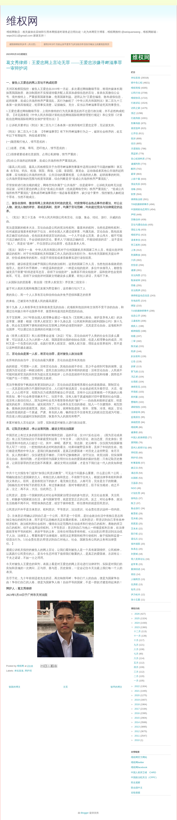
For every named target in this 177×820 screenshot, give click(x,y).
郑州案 (134, 397)
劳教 (133, 285)
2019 (137, 699)
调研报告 (135, 407)
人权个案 (135, 179)
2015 (137, 718)
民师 (133, 351)
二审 (133, 341)
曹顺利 (134, 402)
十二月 (137, 631)
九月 (136, 644)
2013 (137, 726)
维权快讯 (135, 98)
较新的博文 (14, 686)
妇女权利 (135, 356)
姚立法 (134, 467)
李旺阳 (134, 452)
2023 (137, 627)
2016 (137, 713)
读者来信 (135, 240)
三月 (136, 671)
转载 (133, 336)
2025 (137, 618)
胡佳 (133, 574)
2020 (137, 695)
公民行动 (135, 92)
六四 (133, 260)
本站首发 (19, 670)
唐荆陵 (134, 442)
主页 (65, 686)
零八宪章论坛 (138, 559)
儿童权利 (135, 321)
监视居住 (135, 417)
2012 (137, 731)
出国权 (134, 478)
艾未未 (134, 528)
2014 (137, 722)
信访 (133, 143)
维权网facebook (139, 767)
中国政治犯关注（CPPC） (144, 777)
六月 (136, 658)
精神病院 (135, 331)
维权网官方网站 (139, 757)
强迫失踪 (135, 184)
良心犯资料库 (138, 158)
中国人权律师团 (139, 437)
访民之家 (135, 108)
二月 (136, 676)
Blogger (85, 812)
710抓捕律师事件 (140, 310)
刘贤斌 (134, 554)
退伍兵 (134, 539)
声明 (133, 214)
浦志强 (134, 473)
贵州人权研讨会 (139, 447)
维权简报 (135, 87)
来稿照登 (135, 422)
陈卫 (133, 503)
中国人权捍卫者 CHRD (143, 772)
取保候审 (135, 280)
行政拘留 (135, 118)
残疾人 (134, 326)
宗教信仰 (135, 219)
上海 (133, 250)
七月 (136, 653)
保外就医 (135, 543)
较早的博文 (116, 686)
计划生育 (135, 493)
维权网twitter (137, 762)
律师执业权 (136, 199)
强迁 (133, 113)
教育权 (134, 513)
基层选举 (135, 128)
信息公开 (135, 315)
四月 (136, 667)
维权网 (22, 21)
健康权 (134, 432)
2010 (137, 740)
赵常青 (134, 564)
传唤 (133, 189)
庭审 (133, 174)
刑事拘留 (135, 123)
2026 (137, 613)
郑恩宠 (134, 523)
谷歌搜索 (135, 792)
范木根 (134, 518)
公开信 (134, 133)
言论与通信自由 (139, 224)
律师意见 (135, 386)
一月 (136, 680)
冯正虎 (134, 376)
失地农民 (135, 300)
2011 (137, 735)
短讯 (133, 589)
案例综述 (135, 569)
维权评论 (135, 234)
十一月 (137, 635)
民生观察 (135, 782)
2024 (137, 623)
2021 (137, 691)
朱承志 (134, 549)
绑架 (133, 305)
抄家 (133, 366)
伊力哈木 (135, 594)
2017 (137, 708)
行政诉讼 (135, 103)
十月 (136, 640)
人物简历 (135, 579)
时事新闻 (135, 462)
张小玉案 (135, 599)
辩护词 (28, 670)
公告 (133, 361)
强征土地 (135, 229)
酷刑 (133, 168)
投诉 (133, 138)
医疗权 (134, 533)
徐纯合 (134, 498)
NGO (133, 488)
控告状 (134, 265)
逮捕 (133, 270)
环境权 (134, 391)
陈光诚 (134, 346)
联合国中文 (136, 787)
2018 (137, 704)
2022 (137, 686)
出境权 (134, 381)
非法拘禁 (135, 275)
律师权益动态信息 (140, 295)
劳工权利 (135, 245)
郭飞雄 (134, 371)
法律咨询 (135, 412)
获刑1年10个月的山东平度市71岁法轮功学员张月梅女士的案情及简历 (76, 44)
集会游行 (135, 508)
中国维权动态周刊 (140, 209)
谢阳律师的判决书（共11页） (23, 44)
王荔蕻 (134, 483)
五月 (136, 662)
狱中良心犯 (136, 82)
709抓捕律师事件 (140, 204)
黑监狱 (134, 153)
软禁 (133, 194)
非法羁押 (135, 290)
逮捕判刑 (135, 164)
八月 (136, 649)
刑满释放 (135, 255)
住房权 (134, 584)
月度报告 (135, 148)
